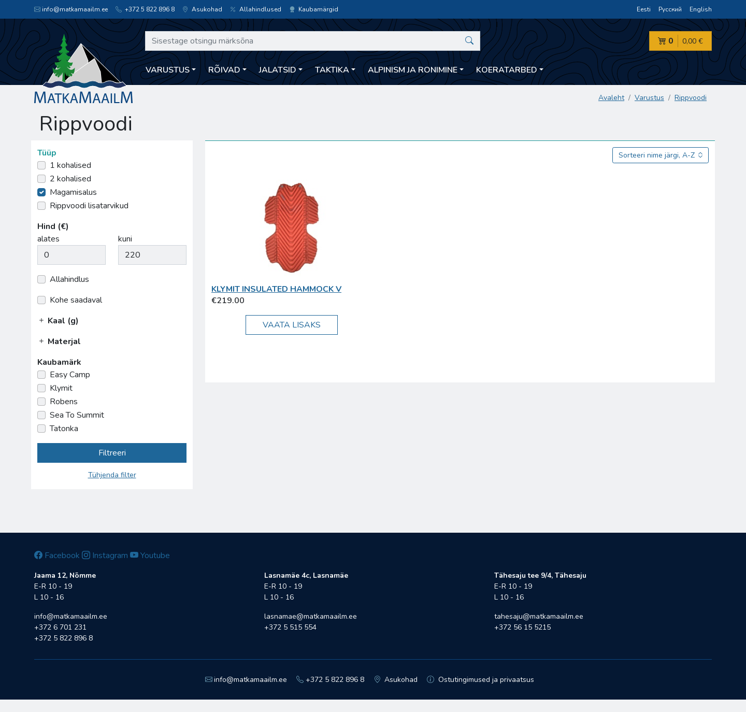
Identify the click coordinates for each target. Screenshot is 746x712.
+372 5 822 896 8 (145, 9)
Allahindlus (69, 279)
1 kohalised (70, 165)
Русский (670, 9)
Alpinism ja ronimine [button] (412, 70)
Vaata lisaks (292, 325)
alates (48, 239)
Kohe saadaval (76, 300)
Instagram (105, 555)
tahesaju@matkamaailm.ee (538, 616)
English (701, 9)
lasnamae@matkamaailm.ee (310, 616)
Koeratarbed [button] (506, 70)
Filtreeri (112, 453)
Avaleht (611, 98)
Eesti (644, 9)
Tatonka (64, 428)
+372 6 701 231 (60, 627)
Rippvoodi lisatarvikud (89, 205)
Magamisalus (73, 192)
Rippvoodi (691, 98)
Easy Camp (70, 374)
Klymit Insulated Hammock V (276, 289)
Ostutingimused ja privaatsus (480, 680)
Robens (64, 401)
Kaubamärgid (313, 9)
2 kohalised (70, 178)
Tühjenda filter (112, 475)
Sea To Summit (77, 415)
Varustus (649, 98)
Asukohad (202, 9)
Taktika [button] (332, 70)
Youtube (150, 555)
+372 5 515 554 (290, 627)
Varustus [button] (168, 70)
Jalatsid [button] (277, 70)
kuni (125, 239)
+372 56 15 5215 (522, 627)
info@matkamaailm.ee (71, 9)
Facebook (57, 555)
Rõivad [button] (224, 70)
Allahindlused (255, 9)
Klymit (61, 388)
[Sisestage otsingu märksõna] (312, 41)
